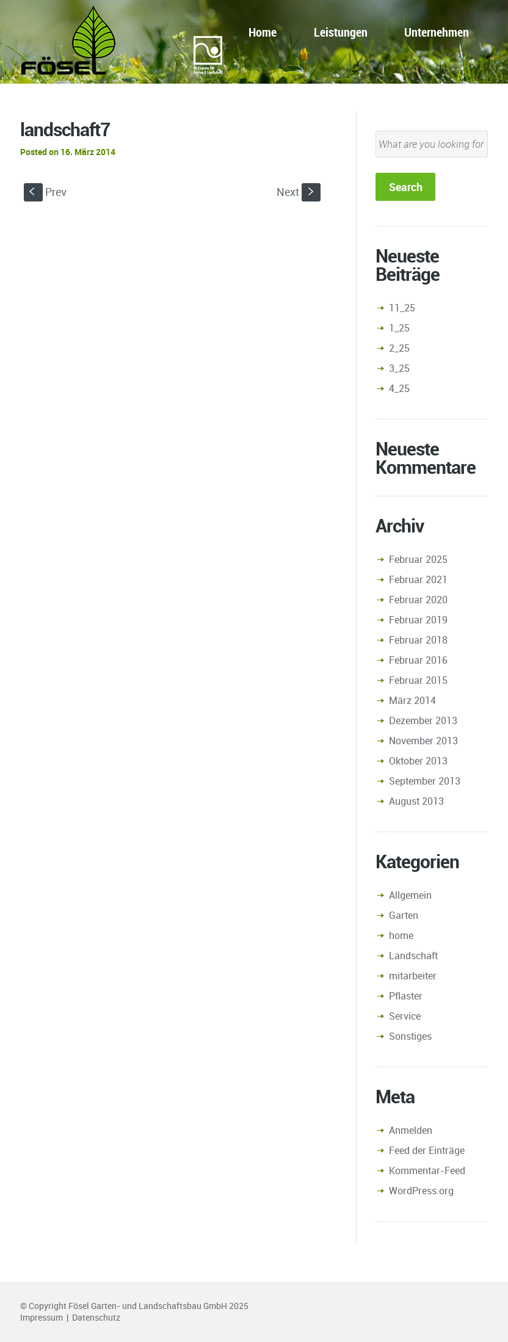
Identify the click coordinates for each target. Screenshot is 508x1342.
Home (263, 32)
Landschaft (413, 955)
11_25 (402, 307)
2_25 (399, 348)
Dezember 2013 (423, 720)
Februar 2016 (418, 660)
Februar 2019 (418, 619)
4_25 (399, 388)
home (401, 935)
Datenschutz (96, 1317)
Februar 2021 (418, 579)
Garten (403, 915)
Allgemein (410, 895)
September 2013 (424, 781)
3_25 (399, 368)
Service (405, 1016)
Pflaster (406, 996)
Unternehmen (436, 32)
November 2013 (423, 740)
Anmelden (410, 1130)
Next (299, 191)
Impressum (41, 1317)
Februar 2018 (418, 640)
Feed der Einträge (427, 1150)
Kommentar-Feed (427, 1170)
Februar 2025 (418, 559)
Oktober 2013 (418, 760)
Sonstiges (410, 1036)
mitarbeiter (413, 975)
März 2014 (412, 700)
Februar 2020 (418, 599)
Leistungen (341, 32)
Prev (45, 191)
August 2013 (416, 801)
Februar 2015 (418, 680)
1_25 (399, 328)
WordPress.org (421, 1190)
